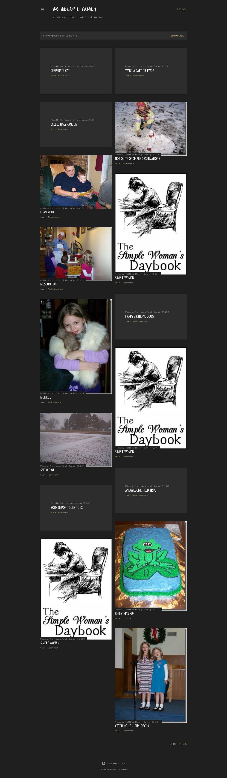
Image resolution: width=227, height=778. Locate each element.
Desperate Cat (60, 71)
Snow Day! (47, 470)
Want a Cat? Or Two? (139, 71)
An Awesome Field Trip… (140, 489)
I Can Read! (47, 212)
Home (55, 17)
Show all (177, 35)
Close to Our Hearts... (89, 17)
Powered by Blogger (113, 763)
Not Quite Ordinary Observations (137, 159)
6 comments (64, 75)
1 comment (63, 129)
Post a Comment (56, 289)
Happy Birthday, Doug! (139, 316)
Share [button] (53, 75)
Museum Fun (48, 284)
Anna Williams (122, 769)
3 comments (53, 217)
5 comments (138, 75)
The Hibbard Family (74, 9)
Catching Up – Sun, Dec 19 (132, 726)
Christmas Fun (124, 613)
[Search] (182, 9)
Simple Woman (124, 278)
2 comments (128, 163)
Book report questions (67, 508)
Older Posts (178, 743)
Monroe (45, 398)
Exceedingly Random (64, 124)
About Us (67, 17)
